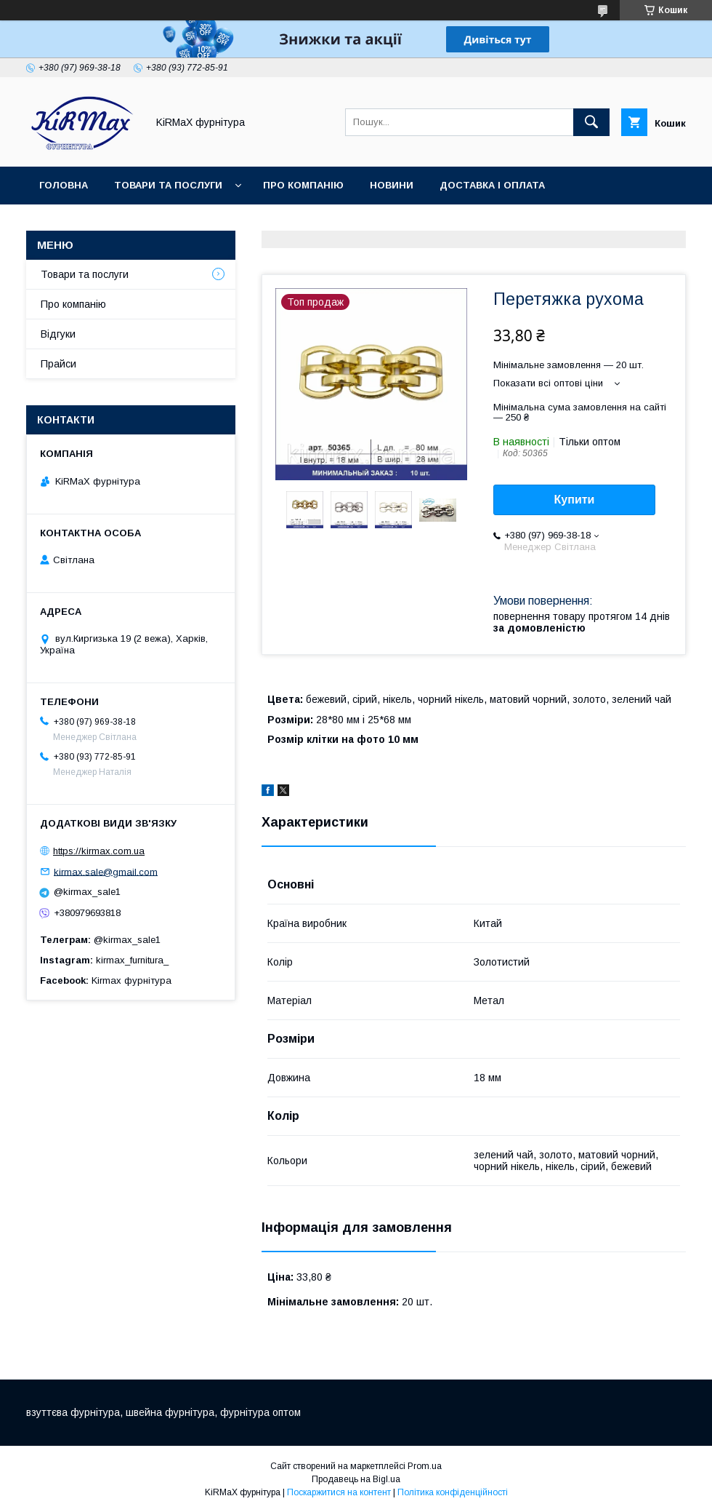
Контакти (215, 223)
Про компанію (303, 185)
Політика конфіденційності (452, 1492)
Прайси (58, 364)
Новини (391, 185)
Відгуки (58, 334)
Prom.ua (425, 1466)
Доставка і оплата (492, 185)
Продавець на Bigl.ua (356, 1479)
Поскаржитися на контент (339, 1492)
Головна (63, 185)
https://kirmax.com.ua (99, 850)
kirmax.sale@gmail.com (106, 871)
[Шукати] (591, 122)
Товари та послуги (168, 185)
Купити (574, 499)
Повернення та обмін (100, 223)
